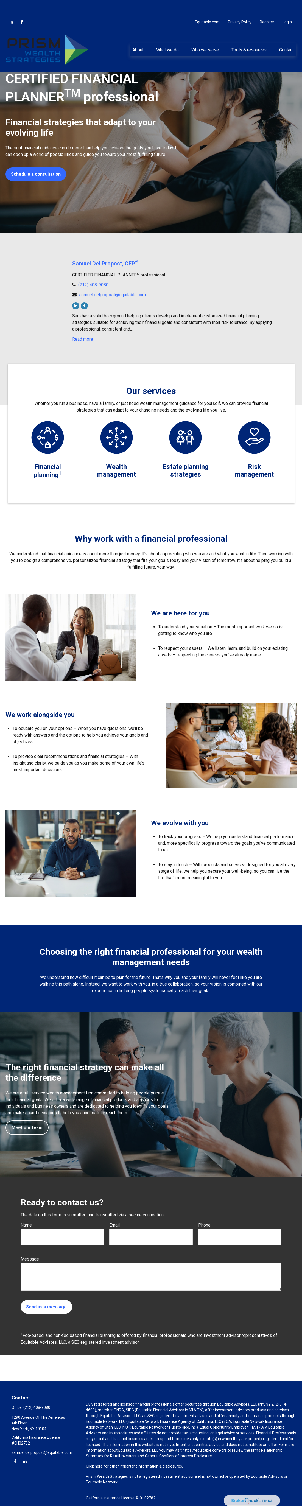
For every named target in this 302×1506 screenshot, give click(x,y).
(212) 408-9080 (93, 284)
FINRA (119, 1410)
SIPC (130, 1410)
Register (267, 5)
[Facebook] (21, 5)
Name (26, 1225)
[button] (138, 33)
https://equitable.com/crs (205, 1450)
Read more (82, 339)
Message (30, 1259)
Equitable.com (207, 5)
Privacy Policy (239, 5)
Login (287, 5)
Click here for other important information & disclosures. (134, 1466)
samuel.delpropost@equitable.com (112, 294)
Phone (204, 1225)
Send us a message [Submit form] (46, 1306)
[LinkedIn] (11, 5)
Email (114, 1225)
